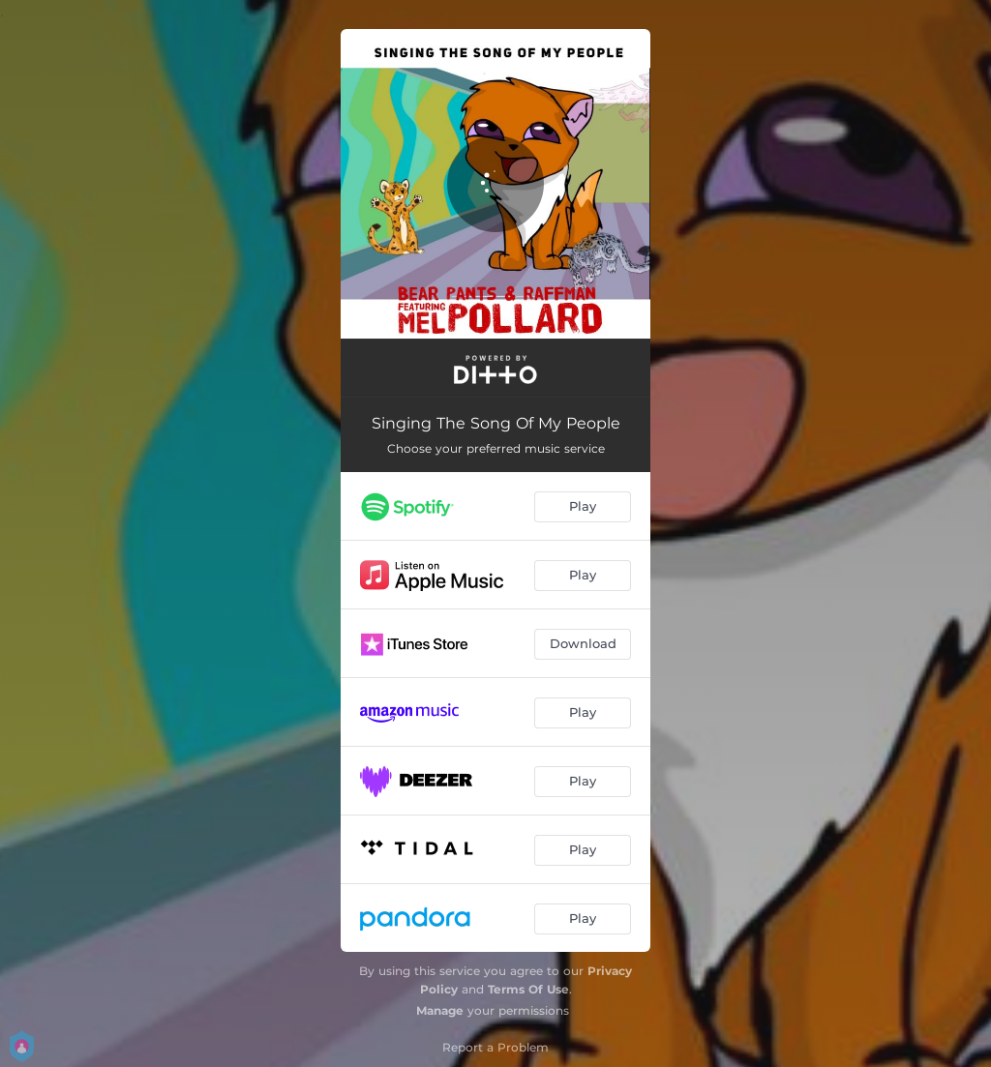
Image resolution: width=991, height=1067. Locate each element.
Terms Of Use (528, 989)
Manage (440, 1010)
